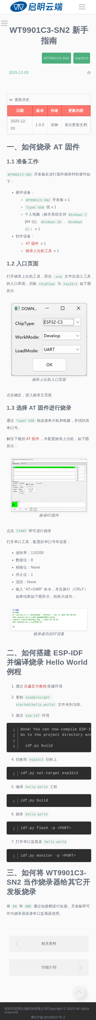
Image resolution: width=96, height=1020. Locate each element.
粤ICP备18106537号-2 (48, 1017)
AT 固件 (32, 243)
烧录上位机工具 (39, 251)
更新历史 (22, 100)
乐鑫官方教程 (35, 686)
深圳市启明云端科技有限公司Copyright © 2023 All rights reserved (46, 1010)
